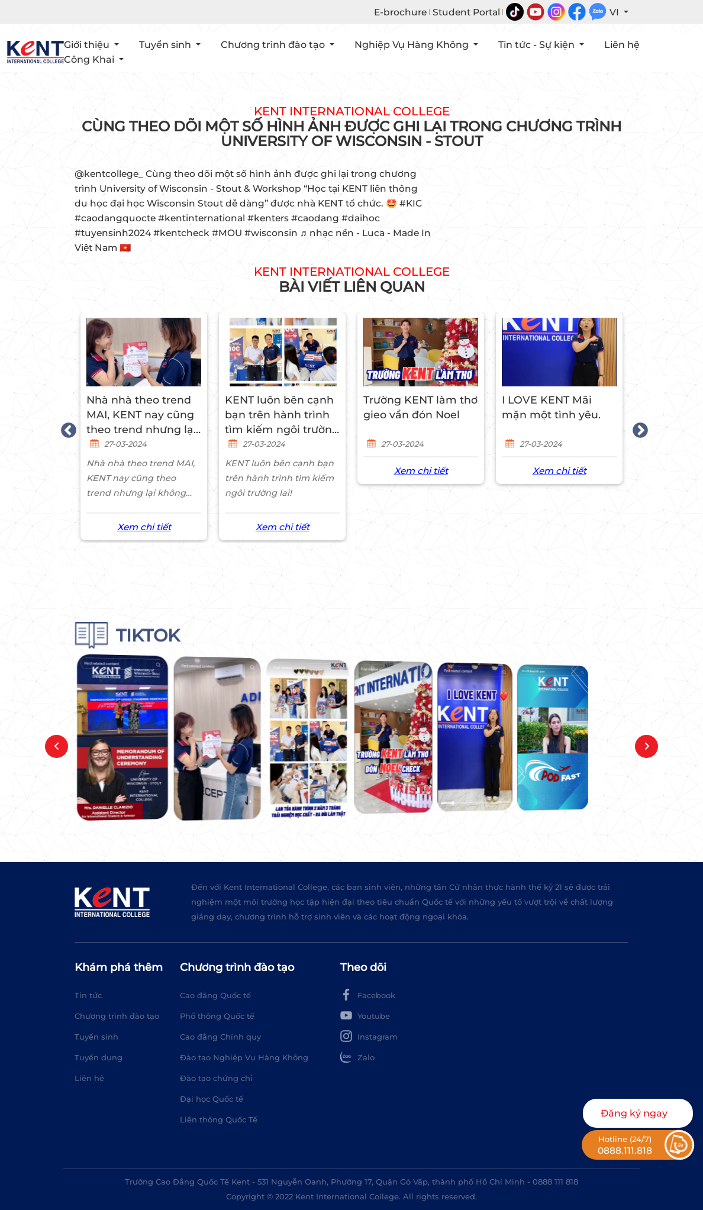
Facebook (367, 995)
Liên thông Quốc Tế (218, 1119)
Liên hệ (622, 44)
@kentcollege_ (109, 173)
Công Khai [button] (90, 59)
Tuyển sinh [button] (166, 44)
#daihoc (360, 218)
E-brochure (400, 12)
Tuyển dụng (98, 1057)
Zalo (357, 1057)
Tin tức (88, 995)
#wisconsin (271, 232)
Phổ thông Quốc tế (217, 1016)
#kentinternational (201, 218)
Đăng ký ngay (634, 1113)
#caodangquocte (115, 218)
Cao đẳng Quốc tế (215, 995)
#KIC (410, 203)
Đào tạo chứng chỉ (216, 1078)
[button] (56, 746)
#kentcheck (181, 232)
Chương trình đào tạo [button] (274, 44)
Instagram (369, 1036)
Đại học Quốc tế (211, 1098)
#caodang (315, 218)
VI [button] (615, 12)
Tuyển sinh (96, 1036)
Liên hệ (89, 1078)
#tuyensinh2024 (113, 232)
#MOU (227, 232)
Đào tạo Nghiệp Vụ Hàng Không (244, 1057)
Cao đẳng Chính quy (220, 1036)
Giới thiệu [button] (88, 44)
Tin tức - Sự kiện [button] (537, 44)
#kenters (268, 218)
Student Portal (466, 12)
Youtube (365, 1015)
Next (637, 428)
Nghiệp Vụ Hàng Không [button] (412, 44)
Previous (66, 428)
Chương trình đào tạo (117, 1016)
